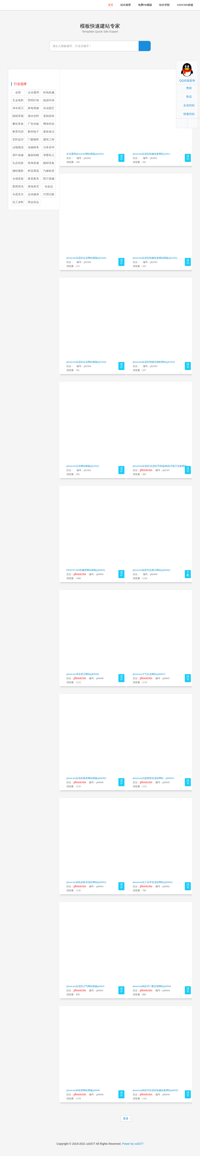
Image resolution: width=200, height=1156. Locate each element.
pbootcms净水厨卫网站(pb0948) (82, 674)
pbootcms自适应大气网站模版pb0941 (85, 986)
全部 (18, 92)
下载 (187, 574)
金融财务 (33, 147)
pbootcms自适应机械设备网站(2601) (151, 153)
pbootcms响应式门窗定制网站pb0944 (152, 986)
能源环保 (48, 100)
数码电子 (33, 131)
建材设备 (48, 163)
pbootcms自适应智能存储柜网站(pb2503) (154, 362)
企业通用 (33, 92)
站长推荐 (125, 4)
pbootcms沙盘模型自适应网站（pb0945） (154, 778)
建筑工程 (48, 139)
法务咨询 (48, 147)
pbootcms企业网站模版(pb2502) (82, 466)
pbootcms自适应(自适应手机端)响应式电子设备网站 (160, 466)
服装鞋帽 (33, 155)
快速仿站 (189, 113)
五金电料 (18, 100)
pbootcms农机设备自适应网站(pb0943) (86, 882)
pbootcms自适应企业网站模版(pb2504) (86, 362)
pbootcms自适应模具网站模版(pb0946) (86, 778)
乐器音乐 (18, 194)
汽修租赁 (48, 170)
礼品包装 (18, 163)
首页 (110, 4)
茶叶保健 (18, 155)
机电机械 (48, 92)
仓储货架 (18, 178)
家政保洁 (48, 131)
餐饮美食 (18, 123)
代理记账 (48, 194)
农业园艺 (48, 108)
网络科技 (48, 123)
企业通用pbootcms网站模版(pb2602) (85, 153)
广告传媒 (33, 123)
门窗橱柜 (33, 139)
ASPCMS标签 (185, 4)
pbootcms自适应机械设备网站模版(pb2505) (155, 258)
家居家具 (33, 178)
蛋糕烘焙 (48, 116)
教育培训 (18, 131)
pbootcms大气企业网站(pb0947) (149, 674)
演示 (121, 157)
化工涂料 (18, 202)
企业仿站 (189, 105)
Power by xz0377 (132, 1143)
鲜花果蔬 (33, 170)
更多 (126, 1118)
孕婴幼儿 (48, 155)
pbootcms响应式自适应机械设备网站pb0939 (155, 1090)
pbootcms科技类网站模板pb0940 (83, 1090)
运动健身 (33, 194)
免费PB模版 (145, 4)
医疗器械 (48, 178)
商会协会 (33, 202)
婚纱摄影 (18, 170)
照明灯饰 (33, 100)
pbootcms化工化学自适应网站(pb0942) (153, 882)
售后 (189, 96)
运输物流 (18, 147)
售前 (189, 88)
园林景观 (18, 116)
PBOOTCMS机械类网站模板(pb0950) (85, 570)
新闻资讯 (18, 186)
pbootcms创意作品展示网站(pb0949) (151, 570)
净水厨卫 (18, 108)
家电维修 (33, 108)
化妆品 (49, 186)
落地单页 (33, 186)
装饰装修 (33, 163)
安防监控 (18, 139)
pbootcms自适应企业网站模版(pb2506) (86, 258)
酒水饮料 (33, 116)
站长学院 (164, 4)
